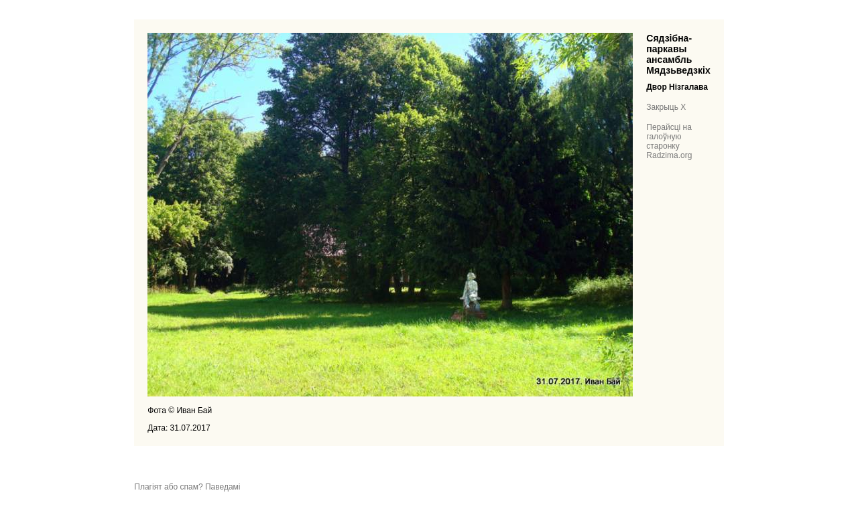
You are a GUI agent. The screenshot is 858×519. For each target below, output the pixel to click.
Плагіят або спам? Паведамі (187, 487)
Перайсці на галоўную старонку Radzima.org (669, 141)
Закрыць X (666, 107)
